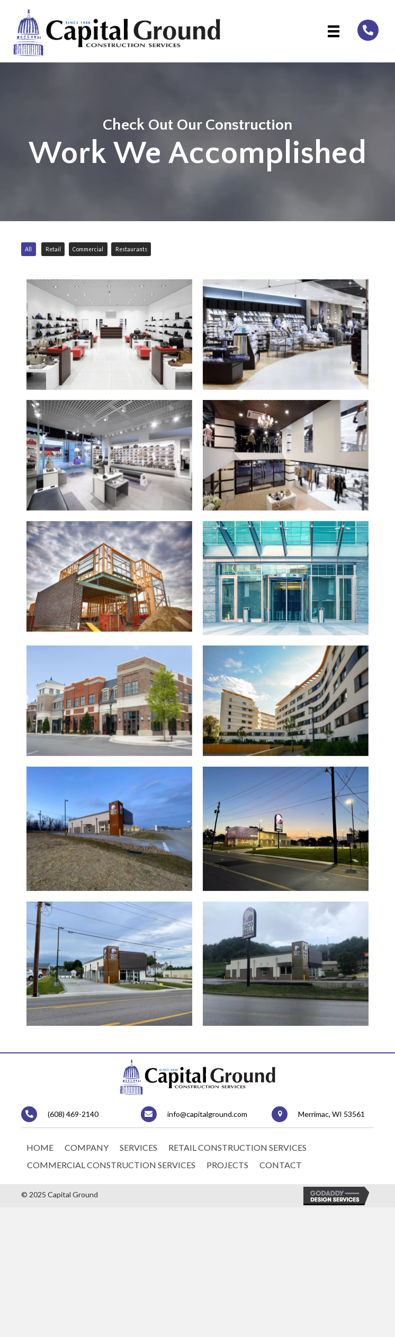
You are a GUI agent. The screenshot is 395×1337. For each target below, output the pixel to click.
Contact (280, 1173)
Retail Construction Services (237, 1155)
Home (39, 1155)
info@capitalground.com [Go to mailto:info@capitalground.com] (207, 1121)
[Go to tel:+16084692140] (368, 30)
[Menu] (333, 31)
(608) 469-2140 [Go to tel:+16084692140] (73, 1121)
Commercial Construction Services (111, 1173)
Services (138, 1155)
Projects (227, 1173)
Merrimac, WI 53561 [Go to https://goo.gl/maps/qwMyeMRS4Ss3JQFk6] (331, 1121)
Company (87, 1155)
